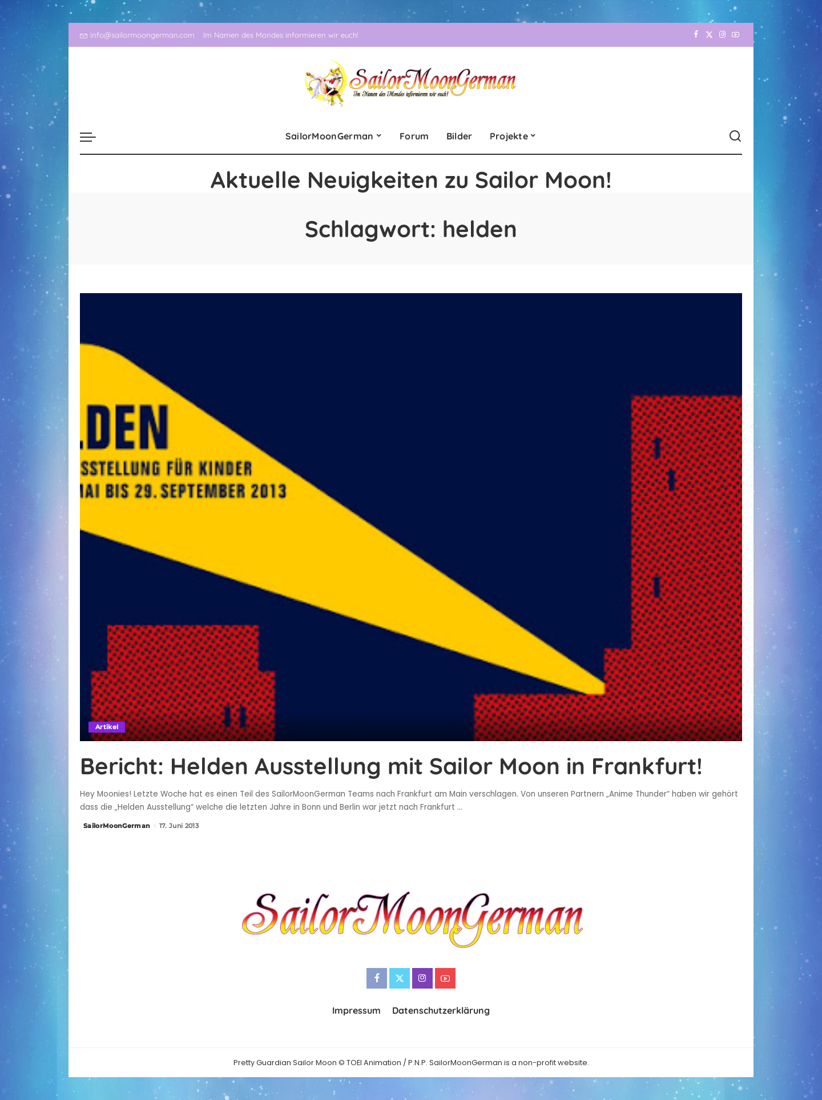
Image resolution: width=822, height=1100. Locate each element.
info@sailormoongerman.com (137, 34)
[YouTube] (735, 35)
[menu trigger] (93, 136)
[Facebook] (696, 35)
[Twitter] (709, 35)
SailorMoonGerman (117, 826)
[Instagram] (722, 35)
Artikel (106, 727)
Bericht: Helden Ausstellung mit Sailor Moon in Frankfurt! (391, 765)
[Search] (735, 136)
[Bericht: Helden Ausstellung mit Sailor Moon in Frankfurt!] (411, 517)
